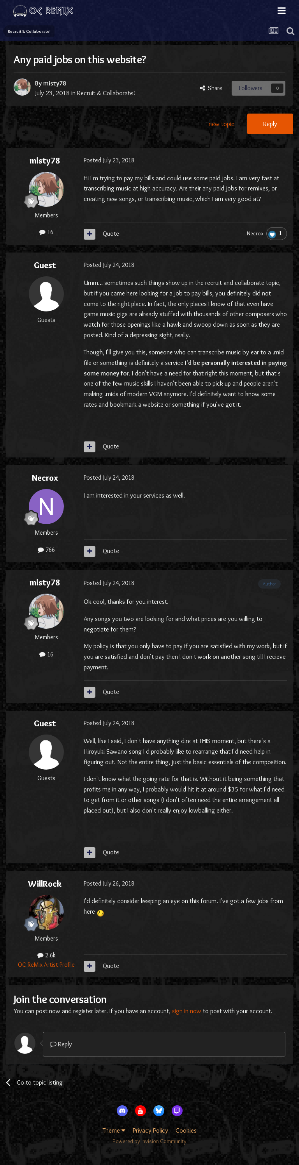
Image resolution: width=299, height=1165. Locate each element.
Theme (114, 1130)
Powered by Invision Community (149, 1141)
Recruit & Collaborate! (106, 93)
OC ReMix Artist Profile (46, 964)
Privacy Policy (150, 1130)
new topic (221, 124)
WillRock (45, 884)
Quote (111, 233)
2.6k (46, 955)
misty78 (54, 83)
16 (46, 232)
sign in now (186, 1011)
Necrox (255, 233)
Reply (270, 124)
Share (211, 88)
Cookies (186, 1130)
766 (46, 549)
